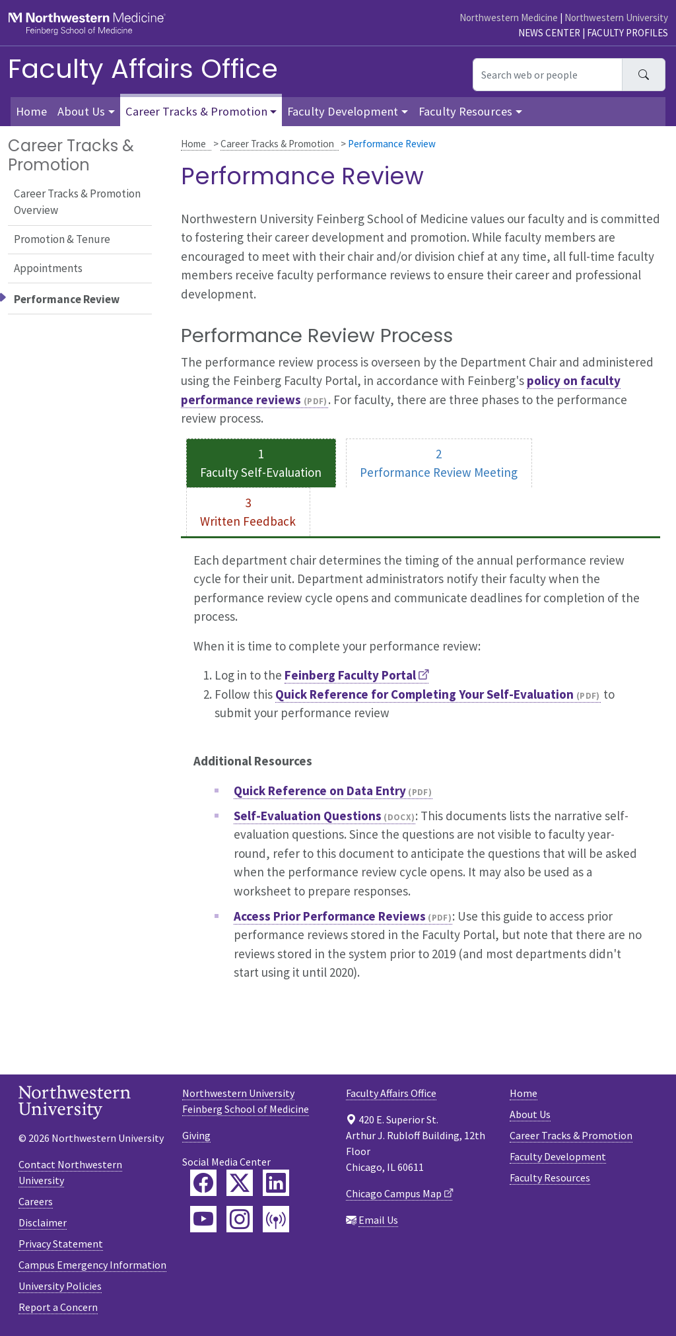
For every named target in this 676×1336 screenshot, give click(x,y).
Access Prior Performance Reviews (330, 916)
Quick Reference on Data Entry (320, 790)
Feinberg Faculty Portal (350, 675)
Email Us (378, 1219)
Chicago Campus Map (394, 1193)
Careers (35, 1201)
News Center (549, 32)
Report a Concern (58, 1307)
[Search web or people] (548, 74)
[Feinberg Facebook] (203, 1183)
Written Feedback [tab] (248, 521)
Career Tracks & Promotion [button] (196, 111)
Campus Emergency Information (92, 1264)
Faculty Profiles (627, 32)
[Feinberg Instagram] (239, 1219)
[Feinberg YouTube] (203, 1219)
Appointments (48, 268)
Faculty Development (558, 1156)
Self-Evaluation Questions (308, 816)
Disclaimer (42, 1222)
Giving (196, 1135)
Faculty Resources (550, 1177)
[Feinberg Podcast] (276, 1219)
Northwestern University (616, 17)
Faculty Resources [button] (465, 111)
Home (193, 143)
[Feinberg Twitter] (239, 1183)
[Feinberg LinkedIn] (276, 1183)
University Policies (60, 1285)
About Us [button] (81, 111)
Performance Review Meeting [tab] (439, 472)
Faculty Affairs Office (143, 68)
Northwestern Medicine (508, 17)
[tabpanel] (420, 774)
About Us (530, 1114)
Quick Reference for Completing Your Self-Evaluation (424, 694)
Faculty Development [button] (342, 111)
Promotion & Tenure (62, 239)
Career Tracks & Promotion (277, 143)
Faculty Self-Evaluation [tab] (260, 472)
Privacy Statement (60, 1243)
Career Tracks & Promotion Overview (77, 202)
